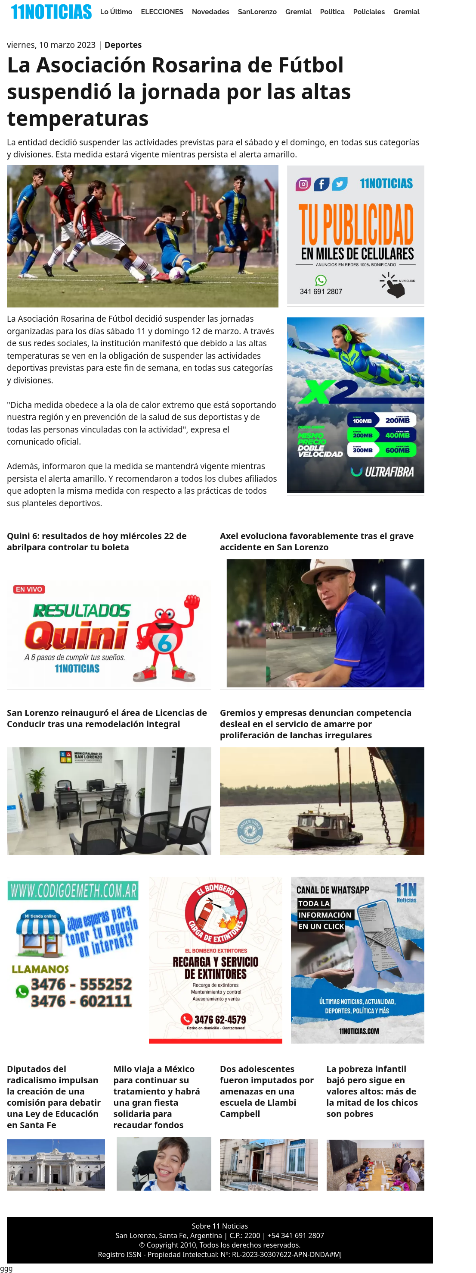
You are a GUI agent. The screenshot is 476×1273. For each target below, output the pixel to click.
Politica (332, 12)
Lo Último (116, 12)
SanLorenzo (257, 12)
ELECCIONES (162, 12)
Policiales (369, 12)
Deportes (123, 44)
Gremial (298, 12)
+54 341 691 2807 (296, 1235)
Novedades (210, 12)
